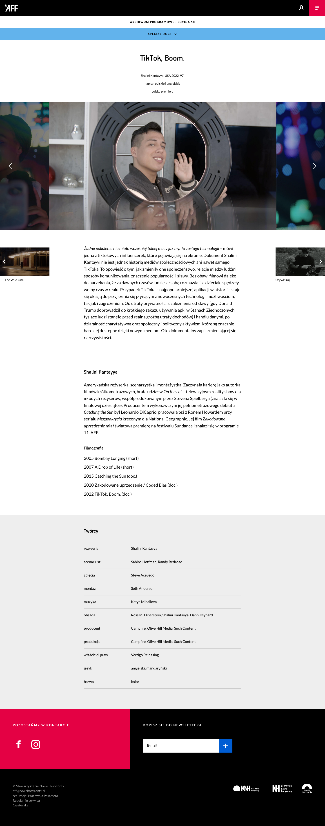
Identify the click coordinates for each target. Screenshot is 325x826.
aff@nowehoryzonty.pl (29, 791)
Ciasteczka (21, 805)
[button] (314, 166)
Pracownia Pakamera (43, 796)
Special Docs (160, 34)
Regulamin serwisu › (27, 801)
